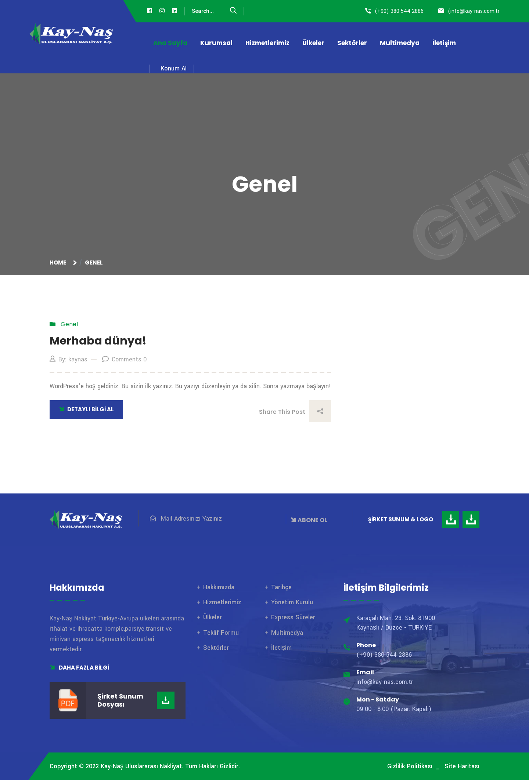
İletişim (444, 43)
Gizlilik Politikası (409, 766)
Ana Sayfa (170, 43)
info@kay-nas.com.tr (475, 11)
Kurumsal (216, 43)
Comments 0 (124, 359)
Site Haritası (462, 766)
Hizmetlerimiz (267, 43)
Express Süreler (293, 617)
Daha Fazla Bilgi (79, 668)
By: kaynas (68, 359)
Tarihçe (281, 587)
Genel (94, 262)
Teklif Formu (221, 632)
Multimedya (400, 43)
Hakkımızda (218, 587)
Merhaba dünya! (98, 341)
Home (59, 262)
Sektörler (352, 43)
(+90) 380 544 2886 (399, 11)
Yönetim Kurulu (292, 602)
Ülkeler (313, 43)
